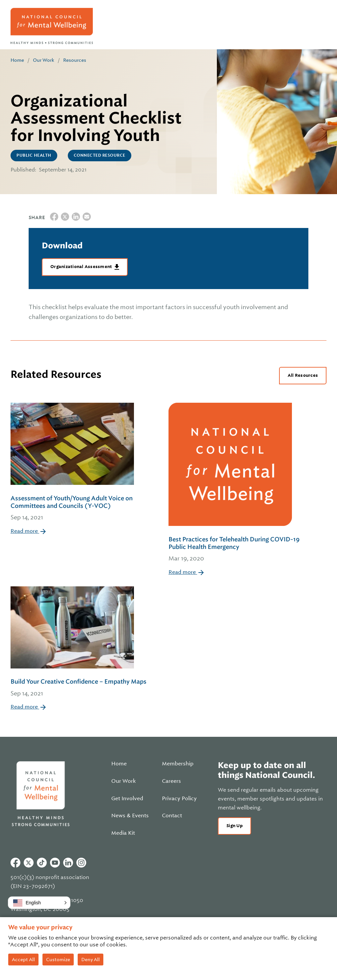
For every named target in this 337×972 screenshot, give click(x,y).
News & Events (130, 815)
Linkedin (68, 863)
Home (17, 60)
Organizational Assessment (81, 266)
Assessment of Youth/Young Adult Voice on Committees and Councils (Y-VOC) (80, 508)
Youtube (55, 863)
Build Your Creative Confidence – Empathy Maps (78, 688)
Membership (178, 763)
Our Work (43, 60)
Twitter (29, 863)
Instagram (81, 863)
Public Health (33, 155)
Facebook (15, 863)
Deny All (90, 959)
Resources (74, 60)
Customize (58, 959)
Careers (171, 781)
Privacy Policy (179, 798)
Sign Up (234, 825)
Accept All (23, 959)
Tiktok (42, 863)
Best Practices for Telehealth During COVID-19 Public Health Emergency (238, 549)
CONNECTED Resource (99, 155)
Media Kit (123, 833)
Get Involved (127, 798)
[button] (39, 903)
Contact (172, 815)
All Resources (303, 375)
